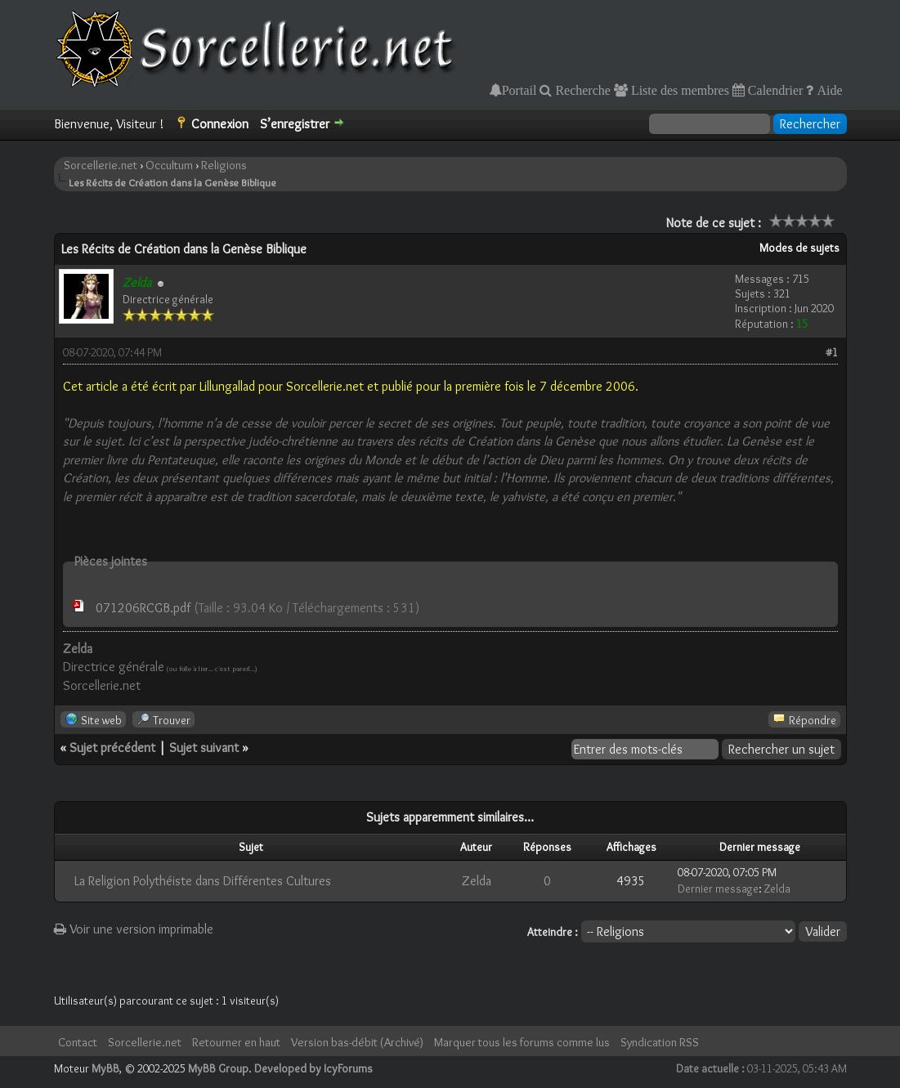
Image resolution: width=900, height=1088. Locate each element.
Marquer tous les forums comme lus (522, 1042)
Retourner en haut (236, 1042)
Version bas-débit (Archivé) (357, 1042)
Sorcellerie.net (100, 165)
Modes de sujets (799, 247)
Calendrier (774, 89)
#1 (832, 352)
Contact (77, 1042)
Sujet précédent (112, 747)
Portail (519, 89)
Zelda (476, 881)
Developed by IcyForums (313, 1068)
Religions (224, 165)
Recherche (581, 89)
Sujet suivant (204, 747)
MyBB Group (218, 1068)
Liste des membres (678, 89)
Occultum (169, 165)
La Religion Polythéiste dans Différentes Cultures (202, 881)
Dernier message (718, 888)
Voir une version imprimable (133, 929)
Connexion (220, 124)
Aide (827, 89)
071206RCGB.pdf (143, 608)
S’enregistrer (294, 124)
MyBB (105, 1068)
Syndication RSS (659, 1042)
